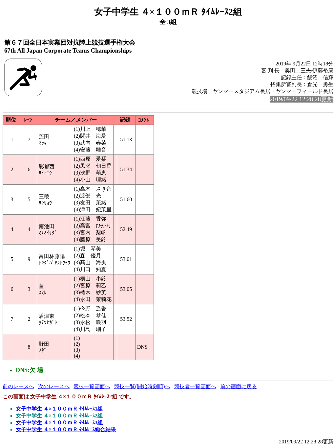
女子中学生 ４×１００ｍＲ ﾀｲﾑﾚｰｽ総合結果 (66, 429)
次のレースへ (54, 386)
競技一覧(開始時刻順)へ (142, 386)
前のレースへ (18, 386)
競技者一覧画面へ (195, 386)
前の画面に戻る (238, 386)
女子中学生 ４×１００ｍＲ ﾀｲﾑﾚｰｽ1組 (59, 409)
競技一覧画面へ (92, 386)
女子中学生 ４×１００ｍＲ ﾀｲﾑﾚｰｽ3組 (59, 422)
